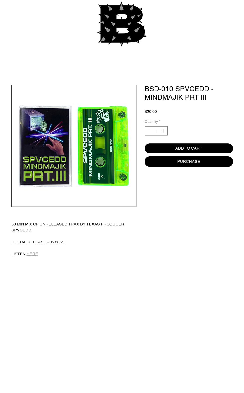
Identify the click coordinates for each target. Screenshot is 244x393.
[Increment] (164, 131)
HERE (32, 254)
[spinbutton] (156, 131)
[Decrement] (148, 131)
